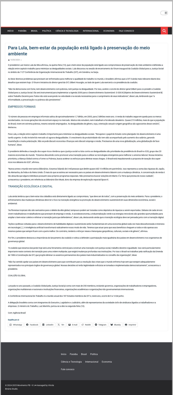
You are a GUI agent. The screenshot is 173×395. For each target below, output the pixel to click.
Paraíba (22, 30)
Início (10, 30)
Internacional (91, 30)
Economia (108, 30)
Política (46, 30)
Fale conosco (126, 30)
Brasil (34, 30)
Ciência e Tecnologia (67, 30)
